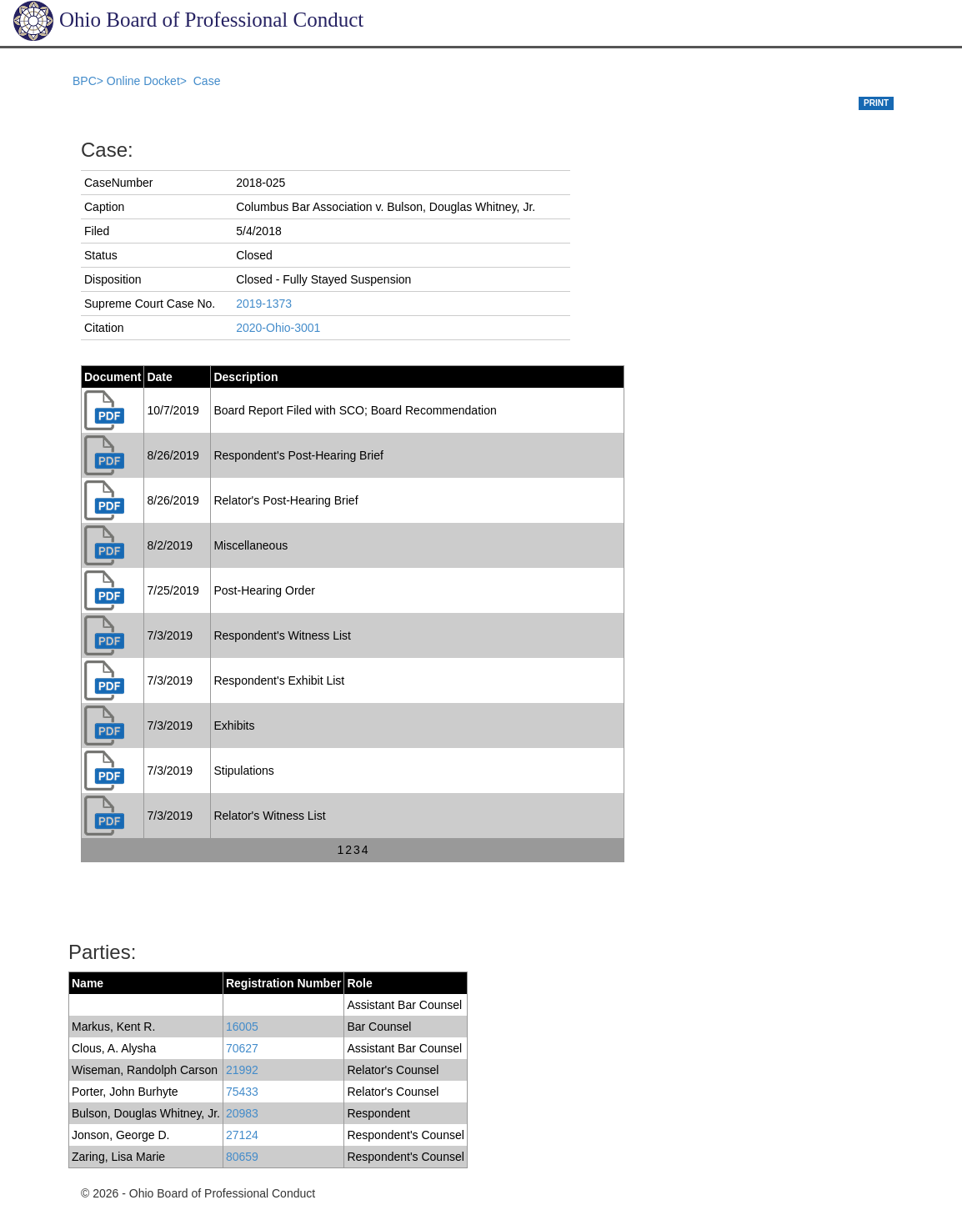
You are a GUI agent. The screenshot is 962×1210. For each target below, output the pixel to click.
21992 (242, 1070)
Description (245, 377)
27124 (242, 1135)
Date (159, 377)
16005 (242, 1026)
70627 (242, 1048)
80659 (242, 1156)
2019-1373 (264, 303)
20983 (242, 1113)
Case (207, 81)
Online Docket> (148, 81)
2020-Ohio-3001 (278, 327)
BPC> (90, 81)
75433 (242, 1091)
